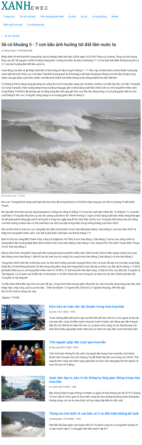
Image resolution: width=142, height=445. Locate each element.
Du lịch (72, 16)
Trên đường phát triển (52, 16)
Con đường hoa (35, 24)
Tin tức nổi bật (27, 16)
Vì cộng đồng (99, 16)
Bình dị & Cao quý (13, 24)
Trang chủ (9, 16)
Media (115, 16)
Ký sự (84, 16)
